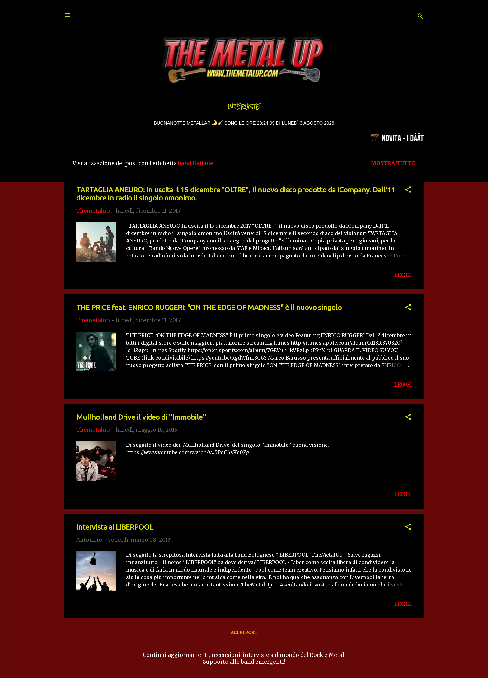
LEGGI (403, 275)
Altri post (244, 632)
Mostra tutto (393, 163)
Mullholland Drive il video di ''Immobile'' (141, 417)
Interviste (244, 106)
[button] (408, 190)
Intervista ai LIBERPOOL (114, 527)
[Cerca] (420, 16)
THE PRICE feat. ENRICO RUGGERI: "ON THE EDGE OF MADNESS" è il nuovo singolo (209, 307)
